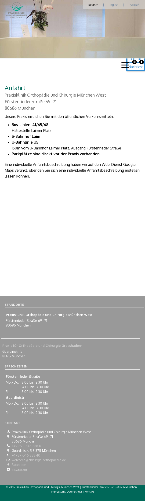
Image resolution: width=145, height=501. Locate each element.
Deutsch (93, 5)
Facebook (19, 465)
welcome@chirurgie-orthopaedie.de (39, 460)
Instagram (19, 469)
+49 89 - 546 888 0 (26, 446)
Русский (134, 5)
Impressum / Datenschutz (66, 491)
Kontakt (89, 491)
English (113, 5)
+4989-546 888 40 (26, 455)
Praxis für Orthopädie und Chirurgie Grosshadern (42, 346)
